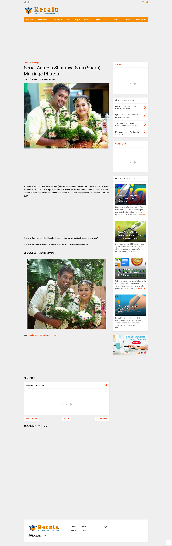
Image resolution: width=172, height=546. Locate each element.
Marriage (35, 63)
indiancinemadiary (37, 335)
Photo (128, 20)
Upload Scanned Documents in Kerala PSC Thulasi (128, 272)
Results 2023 (141, 20)
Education (42, 20)
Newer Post (31, 419)
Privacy (84, 526)
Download (118, 20)
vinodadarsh (52, 335)
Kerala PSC (57, 20)
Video (106, 20)
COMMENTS (121, 144)
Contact (73, 530)
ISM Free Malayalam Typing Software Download (128, 198)
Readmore (141, 215)
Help (77, 20)
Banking (87, 20)
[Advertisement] (105, 10)
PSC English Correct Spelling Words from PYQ (128, 309)
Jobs (68, 20)
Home (29, 20)
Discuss (84, 530)
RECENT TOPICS (123, 65)
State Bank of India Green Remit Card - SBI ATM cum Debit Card (130, 235)
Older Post (101, 419)
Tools (97, 20)
